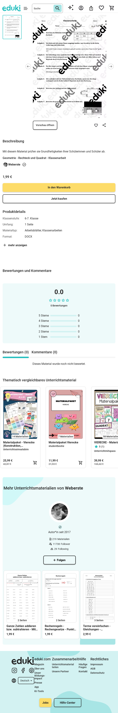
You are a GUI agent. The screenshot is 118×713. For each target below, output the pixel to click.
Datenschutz (97, 672)
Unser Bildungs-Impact (39, 675)
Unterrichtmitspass (105, 451)
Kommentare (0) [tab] (44, 352)
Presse (38, 682)
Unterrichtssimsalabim (16, 449)
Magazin (39, 664)
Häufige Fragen (83, 666)
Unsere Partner (60, 671)
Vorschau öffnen (45, 125)
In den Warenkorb (59, 187)
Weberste (14, 164)
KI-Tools (39, 691)
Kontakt (83, 671)
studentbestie (56, 446)
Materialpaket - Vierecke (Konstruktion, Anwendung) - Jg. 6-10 (19, 444)
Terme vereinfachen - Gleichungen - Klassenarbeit (96, 627)
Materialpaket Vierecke (63, 442)
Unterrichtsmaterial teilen (63, 666)
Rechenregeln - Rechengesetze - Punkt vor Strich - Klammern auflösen (59, 627)
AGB (92, 668)
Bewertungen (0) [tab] (16, 352)
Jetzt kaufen (59, 198)
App (36, 687)
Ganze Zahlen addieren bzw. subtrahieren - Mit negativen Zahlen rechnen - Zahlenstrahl (21, 627)
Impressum (96, 664)
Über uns (39, 668)
